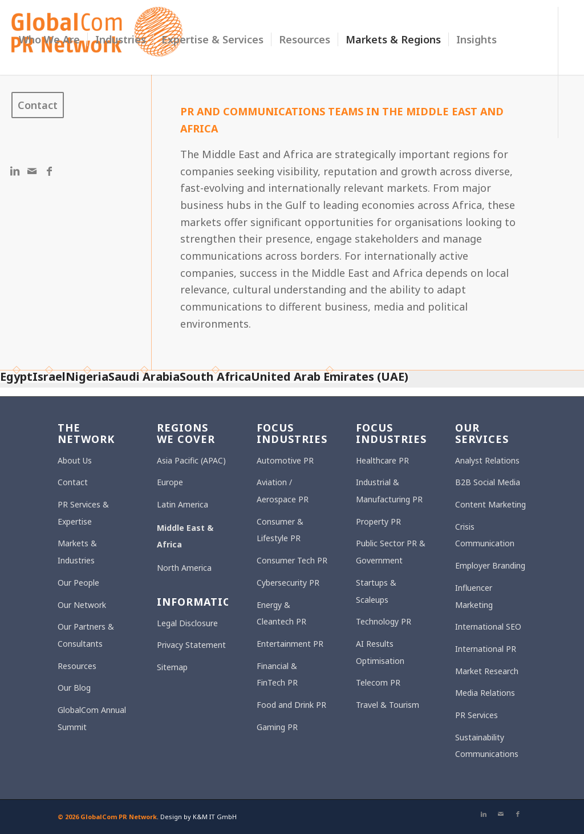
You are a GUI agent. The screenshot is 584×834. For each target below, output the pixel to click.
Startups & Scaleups (376, 591)
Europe (170, 482)
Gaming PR (277, 727)
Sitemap (172, 667)
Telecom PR (378, 682)
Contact (73, 482)
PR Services (476, 715)
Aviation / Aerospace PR (283, 491)
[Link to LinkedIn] (14, 170)
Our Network (82, 604)
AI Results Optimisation (380, 652)
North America (184, 567)
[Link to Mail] (31, 170)
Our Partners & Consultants (86, 635)
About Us (75, 460)
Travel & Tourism (387, 704)
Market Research (486, 671)
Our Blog (74, 687)
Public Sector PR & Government (390, 552)
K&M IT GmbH (215, 816)
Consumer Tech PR (292, 560)
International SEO (488, 626)
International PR (485, 648)
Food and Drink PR (291, 704)
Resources (77, 665)
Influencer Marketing (474, 596)
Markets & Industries (77, 552)
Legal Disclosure (187, 623)
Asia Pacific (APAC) (191, 460)
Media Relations (485, 692)
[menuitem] (49, 39)
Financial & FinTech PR (277, 674)
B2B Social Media (487, 482)
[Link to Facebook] (49, 170)
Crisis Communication (484, 535)
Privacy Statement (191, 644)
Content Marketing (490, 504)
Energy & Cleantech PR (281, 613)
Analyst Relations (487, 460)
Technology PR (383, 621)
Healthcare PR (382, 460)
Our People (78, 582)
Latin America (182, 504)
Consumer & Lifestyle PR (280, 530)
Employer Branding (490, 565)
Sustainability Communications (486, 746)
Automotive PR (285, 460)
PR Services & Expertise (83, 513)
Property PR (378, 521)
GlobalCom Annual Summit (92, 718)
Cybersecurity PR (288, 582)
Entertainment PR (290, 643)
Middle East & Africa (185, 536)
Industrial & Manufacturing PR (389, 491)
